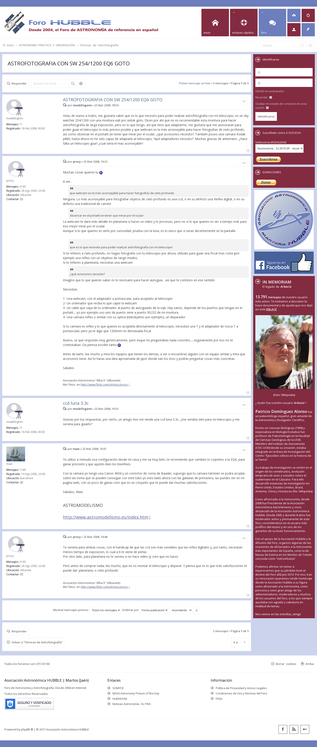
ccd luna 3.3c (75, 403)
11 (20, 124)
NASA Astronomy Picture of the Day (135, 693)
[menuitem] (293, 15)
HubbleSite (119, 699)
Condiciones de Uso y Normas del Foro (241, 693)
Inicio (10, 45)
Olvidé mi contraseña (269, 91)
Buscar (73, 83)
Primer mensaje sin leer (195, 83)
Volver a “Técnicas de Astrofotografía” (37, 642)
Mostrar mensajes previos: (87, 610)
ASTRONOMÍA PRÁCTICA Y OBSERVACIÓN (47, 45)
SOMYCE (118, 688)
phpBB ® (27, 729)
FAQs (219, 699)
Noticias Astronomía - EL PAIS (131, 704)
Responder (19, 83)
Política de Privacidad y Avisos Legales (241, 688)
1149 (22, 470)
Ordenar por (145, 610)
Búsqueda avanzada (81, 83)
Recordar (263, 97)
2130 (22, 186)
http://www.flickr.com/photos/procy (104, 384)
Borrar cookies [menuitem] (286, 663)
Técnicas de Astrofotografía (99, 45)
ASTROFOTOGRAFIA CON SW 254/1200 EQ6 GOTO (69, 63)
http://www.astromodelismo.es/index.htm (105, 517)
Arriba (310, 663)
